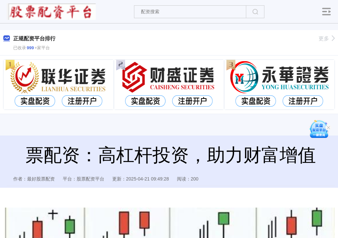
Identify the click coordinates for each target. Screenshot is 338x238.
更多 (327, 38)
